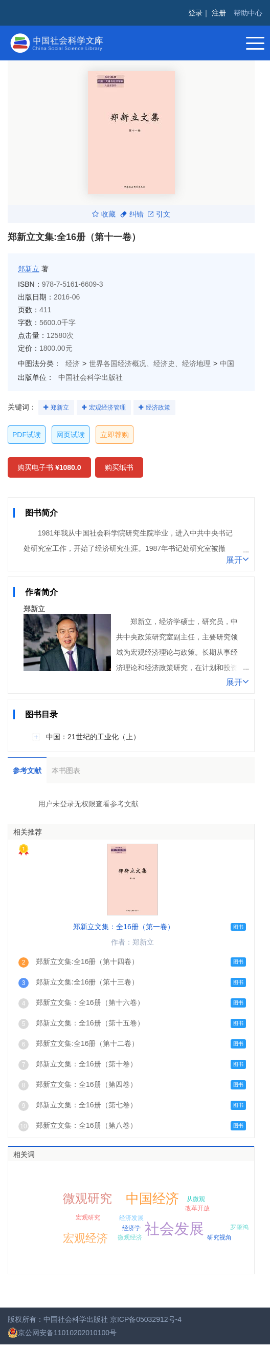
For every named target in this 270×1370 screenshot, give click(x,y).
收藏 (104, 214)
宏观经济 (85, 1238)
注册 (219, 13)
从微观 (196, 1199)
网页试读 (70, 435)
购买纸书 (119, 467)
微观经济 (130, 1237)
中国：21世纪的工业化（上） (93, 737)
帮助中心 (248, 13)
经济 (72, 363)
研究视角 (219, 1237)
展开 (237, 559)
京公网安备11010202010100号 (62, 1333)
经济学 (131, 1228)
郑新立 (28, 269)
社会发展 (174, 1229)
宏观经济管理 (107, 407)
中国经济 (152, 1198)
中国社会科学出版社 (90, 377)
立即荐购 (114, 435)
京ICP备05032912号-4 (146, 1319)
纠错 (132, 214)
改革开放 (197, 1208)
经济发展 (131, 1218)
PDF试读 (26, 435)
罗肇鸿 (239, 1227)
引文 (159, 214)
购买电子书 (49, 467)
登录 (195, 13)
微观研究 (87, 1198)
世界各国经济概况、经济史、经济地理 (150, 363)
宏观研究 (88, 1217)
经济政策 (158, 407)
